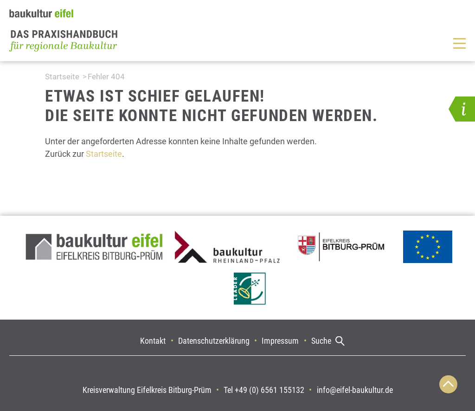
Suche (321, 341)
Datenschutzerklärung (214, 341)
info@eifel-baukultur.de (355, 390)
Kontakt (153, 341)
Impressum (280, 341)
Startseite (62, 76)
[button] (462, 109)
